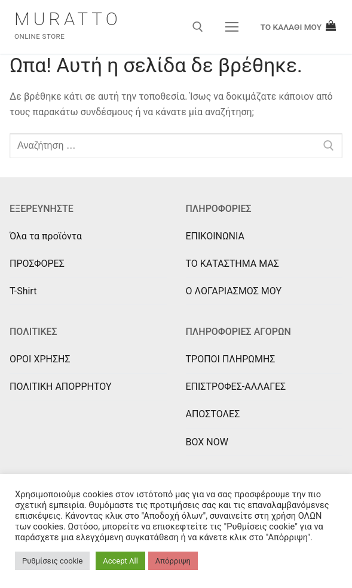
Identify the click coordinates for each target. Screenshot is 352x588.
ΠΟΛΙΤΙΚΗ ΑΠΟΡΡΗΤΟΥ (61, 386)
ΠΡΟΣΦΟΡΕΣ (37, 263)
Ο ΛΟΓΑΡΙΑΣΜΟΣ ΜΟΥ (234, 291)
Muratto (67, 18)
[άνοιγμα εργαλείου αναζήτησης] (197, 26)
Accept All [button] (120, 560)
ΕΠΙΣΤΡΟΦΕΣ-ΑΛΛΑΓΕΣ (236, 386)
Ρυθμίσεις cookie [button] (52, 560)
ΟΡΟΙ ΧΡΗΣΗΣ (40, 359)
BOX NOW (207, 442)
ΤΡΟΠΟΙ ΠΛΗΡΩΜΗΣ (231, 359)
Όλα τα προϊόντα (46, 236)
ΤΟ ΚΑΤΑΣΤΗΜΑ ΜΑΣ (232, 263)
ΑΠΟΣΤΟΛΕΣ (213, 414)
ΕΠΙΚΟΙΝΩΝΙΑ (215, 236)
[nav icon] (232, 26)
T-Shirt (23, 291)
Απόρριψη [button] (173, 560)
